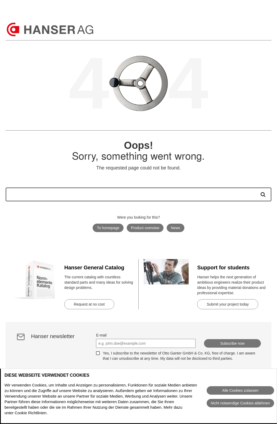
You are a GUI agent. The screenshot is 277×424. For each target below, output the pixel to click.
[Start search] (261, 194)
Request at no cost (89, 304)
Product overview (145, 228)
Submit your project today (228, 304)
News (175, 228)
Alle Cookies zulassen (240, 390)
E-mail (101, 335)
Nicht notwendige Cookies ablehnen (240, 403)
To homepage (108, 228)
